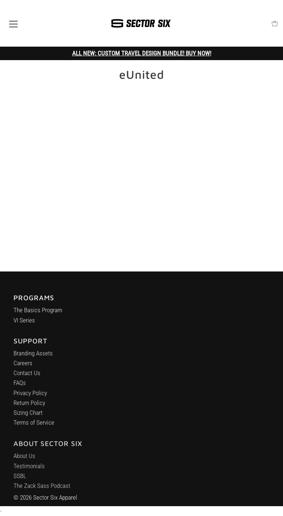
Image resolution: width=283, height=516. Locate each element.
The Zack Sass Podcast (41, 489)
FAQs (19, 385)
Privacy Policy (30, 395)
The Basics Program (37, 311)
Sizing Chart (28, 415)
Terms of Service (33, 425)
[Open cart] (275, 23)
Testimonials (29, 469)
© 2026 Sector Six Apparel (45, 497)
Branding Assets (33, 355)
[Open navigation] (13, 23)
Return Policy (29, 405)
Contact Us (26, 375)
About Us (24, 459)
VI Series (24, 321)
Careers (22, 365)
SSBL (19, 479)
